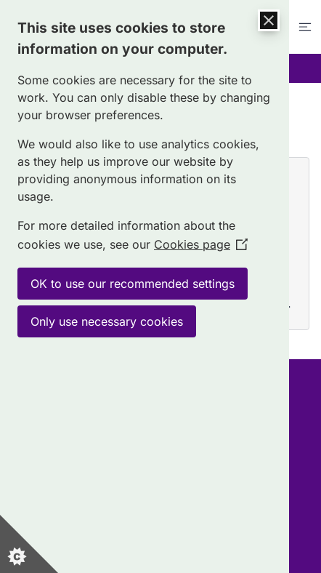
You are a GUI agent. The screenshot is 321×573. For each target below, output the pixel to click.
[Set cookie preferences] (29, 544)
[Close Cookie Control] (268, 20)
